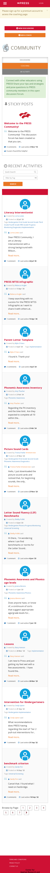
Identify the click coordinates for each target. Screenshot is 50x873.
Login (41, 3)
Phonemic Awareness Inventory (23, 387)
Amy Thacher (20, 391)
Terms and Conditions (17, 859)
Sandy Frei (19, 767)
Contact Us (13, 866)
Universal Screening (11, 528)
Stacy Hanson (20, 647)
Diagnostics (17, 227)
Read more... (14, 255)
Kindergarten (14, 222)
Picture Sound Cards (16, 449)
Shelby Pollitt (20, 519)
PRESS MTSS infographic (18, 281)
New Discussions (25, 28)
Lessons (9, 644)
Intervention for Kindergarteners (24, 702)
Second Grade (33, 222)
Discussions (25, 60)
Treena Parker (20, 453)
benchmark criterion (16, 763)
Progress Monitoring (33, 525)
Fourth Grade (14, 225)
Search (13, 184)
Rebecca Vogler (21, 285)
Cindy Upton (19, 705)
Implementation (28, 227)
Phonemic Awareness (17, 398)
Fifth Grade (24, 225)
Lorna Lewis (19, 216)
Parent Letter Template (18, 339)
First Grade (23, 222)
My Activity (25, 72)
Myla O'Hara (19, 343)
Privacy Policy (14, 863)
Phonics (22, 525)
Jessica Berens (20, 586)
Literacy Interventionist (18, 212)
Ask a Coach (25, 35)
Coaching (25, 66)
